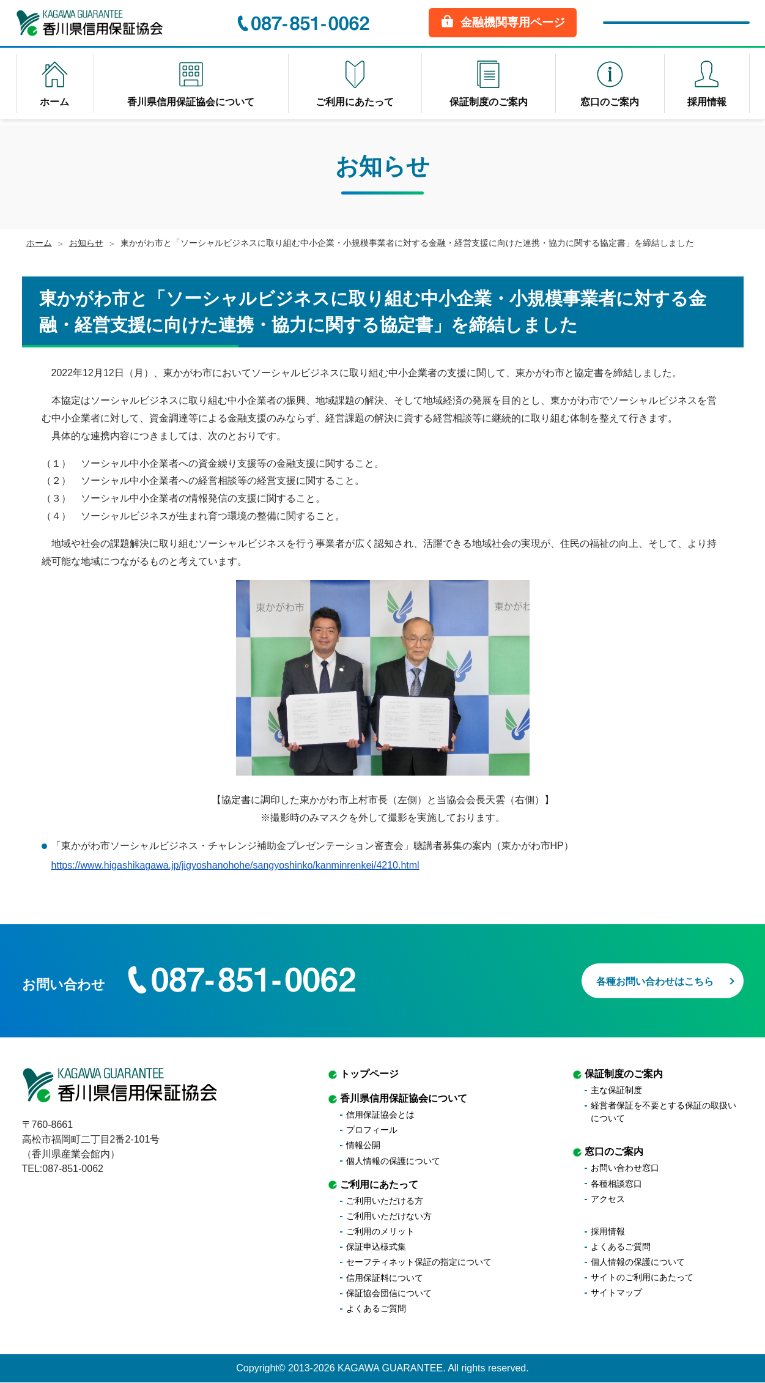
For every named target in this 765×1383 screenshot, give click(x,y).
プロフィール (371, 1130)
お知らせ (86, 243)
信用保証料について (384, 1278)
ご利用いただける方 (384, 1201)
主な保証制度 (616, 1091)
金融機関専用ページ (502, 24)
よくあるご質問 (376, 1309)
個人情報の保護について (393, 1161)
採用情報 (608, 1232)
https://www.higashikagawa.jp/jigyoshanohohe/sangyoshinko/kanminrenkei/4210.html (235, 865)
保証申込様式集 (376, 1247)
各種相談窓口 (616, 1183)
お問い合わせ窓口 (625, 1168)
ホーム (39, 243)
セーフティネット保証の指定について (419, 1262)
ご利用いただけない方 (389, 1217)
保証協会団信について (389, 1294)
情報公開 (363, 1146)
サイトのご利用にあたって (642, 1278)
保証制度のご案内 (624, 1074)
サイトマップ (616, 1293)
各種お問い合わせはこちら (638, 977)
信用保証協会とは (380, 1115)
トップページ (369, 1074)
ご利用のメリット (380, 1232)
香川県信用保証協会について (403, 1099)
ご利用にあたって (379, 1184)
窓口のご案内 (614, 1152)
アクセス (608, 1199)
